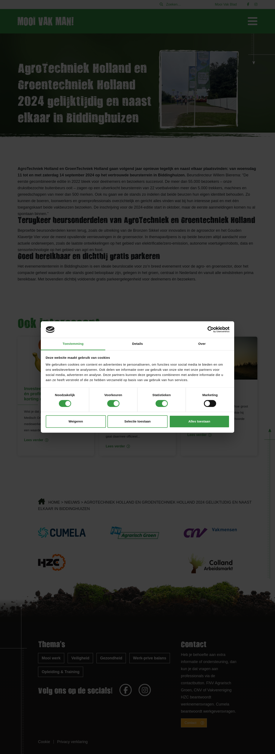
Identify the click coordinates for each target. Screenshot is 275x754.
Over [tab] (202, 343)
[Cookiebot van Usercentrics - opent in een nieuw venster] (210, 329)
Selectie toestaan (137, 421)
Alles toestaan (199, 421)
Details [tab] (137, 343)
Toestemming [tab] (73, 343)
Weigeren (76, 421)
